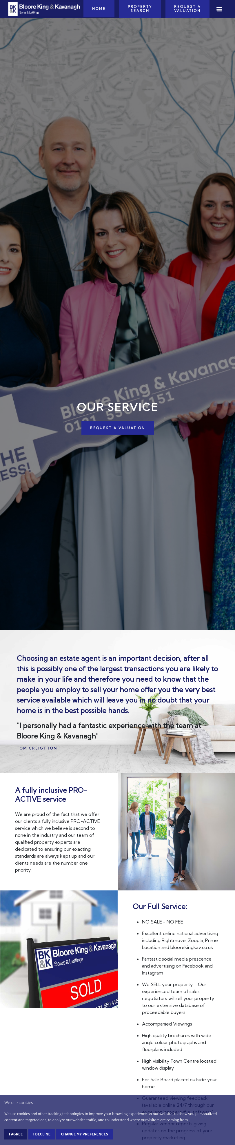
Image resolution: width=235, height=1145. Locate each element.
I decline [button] (41, 1134)
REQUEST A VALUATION (117, 428)
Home (99, 9)
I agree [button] (16, 1134)
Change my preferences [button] (84, 1134)
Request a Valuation (187, 9)
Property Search (140, 9)
